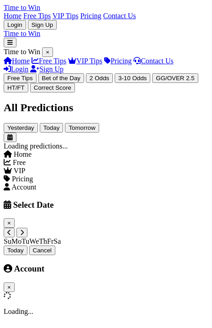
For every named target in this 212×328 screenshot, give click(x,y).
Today (51, 127)
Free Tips (37, 16)
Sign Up (42, 24)
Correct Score (52, 87)
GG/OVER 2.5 (175, 78)
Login (14, 24)
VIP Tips (66, 16)
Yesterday (20, 127)
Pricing (90, 16)
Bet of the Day (61, 78)
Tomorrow (82, 127)
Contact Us (119, 16)
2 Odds (99, 78)
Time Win (22, 33)
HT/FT (16, 87)
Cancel (42, 250)
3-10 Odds (132, 78)
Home (12, 16)
